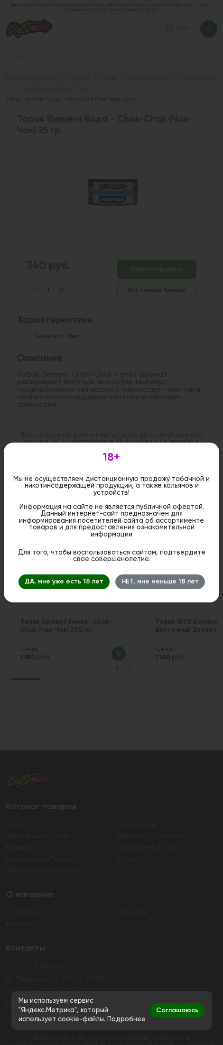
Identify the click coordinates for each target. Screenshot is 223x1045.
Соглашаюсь (177, 1010)
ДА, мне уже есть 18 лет (64, 581)
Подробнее (126, 1019)
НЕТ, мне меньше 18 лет (160, 581)
